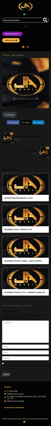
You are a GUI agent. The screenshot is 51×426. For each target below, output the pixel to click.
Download (9, 115)
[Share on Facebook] (13, 122)
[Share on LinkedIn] (38, 122)
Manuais (6, 55)
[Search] (45, 20)
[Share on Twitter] (25, 122)
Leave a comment (18, 55)
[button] (25, 26)
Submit (6, 374)
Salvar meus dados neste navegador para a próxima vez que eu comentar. (26, 367)
